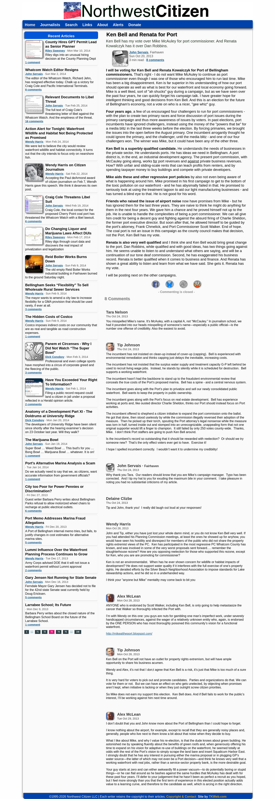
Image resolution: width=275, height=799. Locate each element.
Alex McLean (129, 596)
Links (87, 25)
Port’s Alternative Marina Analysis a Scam (60, 463)
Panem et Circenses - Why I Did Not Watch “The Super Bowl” (68, 348)
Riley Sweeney (55, 50)
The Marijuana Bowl (41, 440)
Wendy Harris (34, 141)
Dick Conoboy (54, 356)
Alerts (118, 25)
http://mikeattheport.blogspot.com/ (129, 633)
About (102, 25)
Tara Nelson (117, 312)
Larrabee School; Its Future (48, 605)
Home (30, 25)
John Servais (34, 73)
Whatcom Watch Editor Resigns (51, 70)
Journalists (50, 25)
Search (71, 25)
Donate (134, 25)
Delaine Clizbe (119, 498)
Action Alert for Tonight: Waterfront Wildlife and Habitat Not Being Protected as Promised (59, 133)
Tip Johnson (128, 345)
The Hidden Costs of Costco (48, 317)
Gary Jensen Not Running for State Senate (60, 578)
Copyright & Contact (181, 796)
